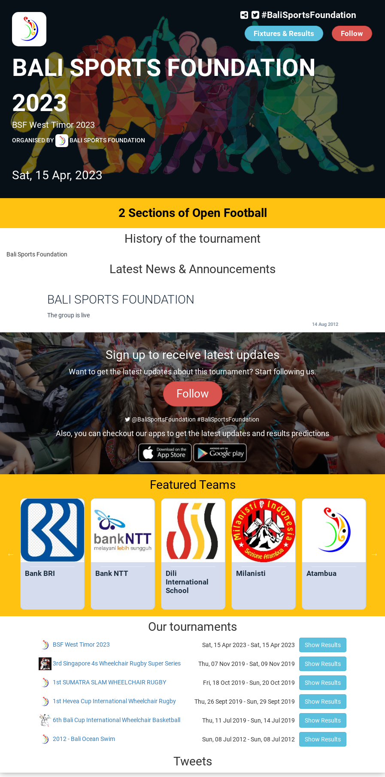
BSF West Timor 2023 (81, 644)
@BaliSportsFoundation (160, 419)
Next (374, 554)
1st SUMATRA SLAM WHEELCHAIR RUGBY (109, 682)
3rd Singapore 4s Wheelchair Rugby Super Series (117, 663)
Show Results (323, 644)
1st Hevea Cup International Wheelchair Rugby (114, 701)
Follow (352, 33)
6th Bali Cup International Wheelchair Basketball (116, 720)
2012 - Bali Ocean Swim (84, 738)
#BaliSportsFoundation (308, 15)
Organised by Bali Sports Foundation (78, 140)
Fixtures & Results (284, 33)
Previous (10, 554)
